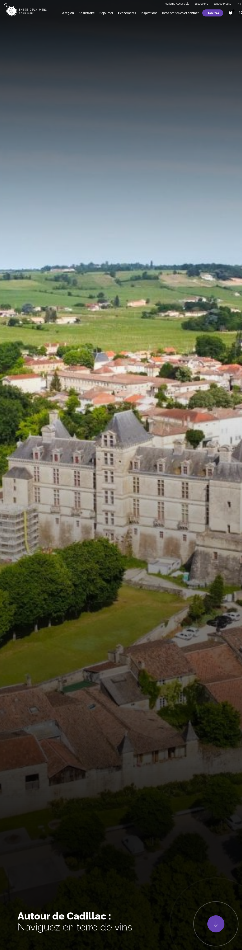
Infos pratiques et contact (180, 13)
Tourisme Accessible (176, 3)
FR (239, 3)
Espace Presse (222, 3)
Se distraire (87, 13)
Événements (127, 13)
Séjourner (106, 13)
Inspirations (149, 13)
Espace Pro (201, 3)
